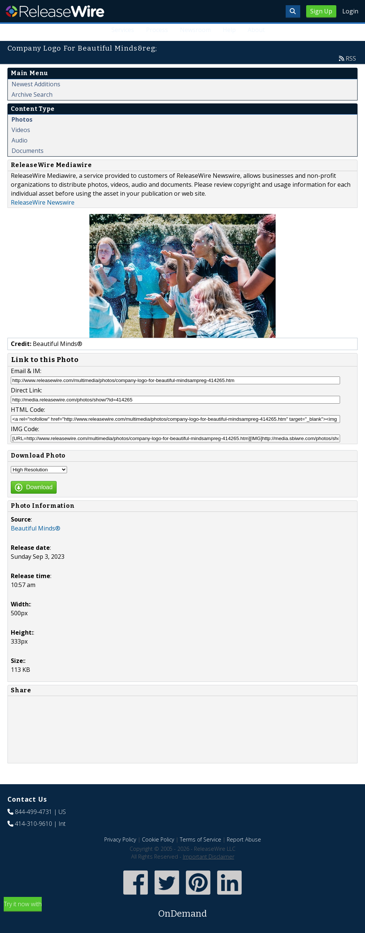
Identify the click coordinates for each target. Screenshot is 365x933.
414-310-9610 (33, 824)
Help (229, 30)
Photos (22, 119)
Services (122, 30)
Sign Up (321, 11)
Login (350, 11)
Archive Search (32, 94)
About (256, 30)
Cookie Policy (158, 839)
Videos (21, 130)
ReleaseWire (55, 11)
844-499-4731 (33, 812)
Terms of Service (200, 839)
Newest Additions (36, 84)
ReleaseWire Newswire (42, 202)
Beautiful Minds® (35, 528)
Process (157, 30)
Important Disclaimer (208, 856)
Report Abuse (244, 839)
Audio (20, 140)
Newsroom (195, 30)
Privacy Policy (120, 839)
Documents (28, 151)
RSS (351, 58)
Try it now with (182, 910)
